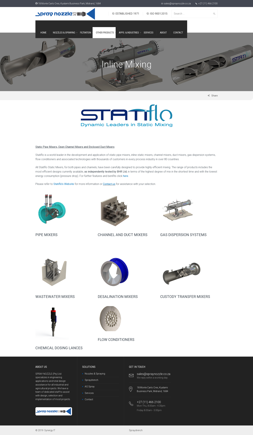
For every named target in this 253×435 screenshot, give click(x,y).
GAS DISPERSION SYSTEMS (183, 235)
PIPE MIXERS (46, 235)
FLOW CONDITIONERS (116, 340)
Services (89, 393)
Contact (89, 399)
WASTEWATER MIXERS (55, 297)
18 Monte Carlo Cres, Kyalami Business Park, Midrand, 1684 (69, 3)
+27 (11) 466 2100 (208, 3)
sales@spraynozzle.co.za (177, 3)
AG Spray (90, 386)
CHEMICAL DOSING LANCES (59, 348)
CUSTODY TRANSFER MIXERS (185, 297)
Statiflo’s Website (63, 184)
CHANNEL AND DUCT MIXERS (122, 235)
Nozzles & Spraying (95, 373)
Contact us (109, 184)
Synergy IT (49, 430)
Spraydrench (91, 380)
